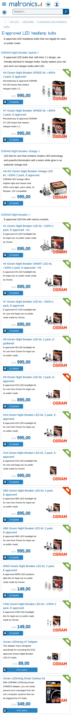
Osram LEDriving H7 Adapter (20, 641)
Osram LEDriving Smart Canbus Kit (24, 678)
